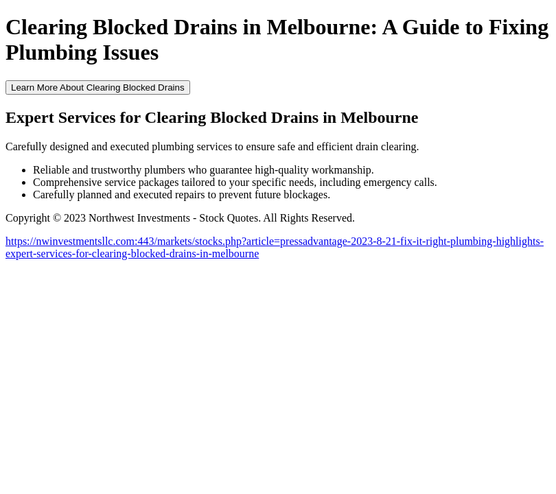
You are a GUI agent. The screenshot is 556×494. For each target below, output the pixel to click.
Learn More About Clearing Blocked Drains (98, 87)
